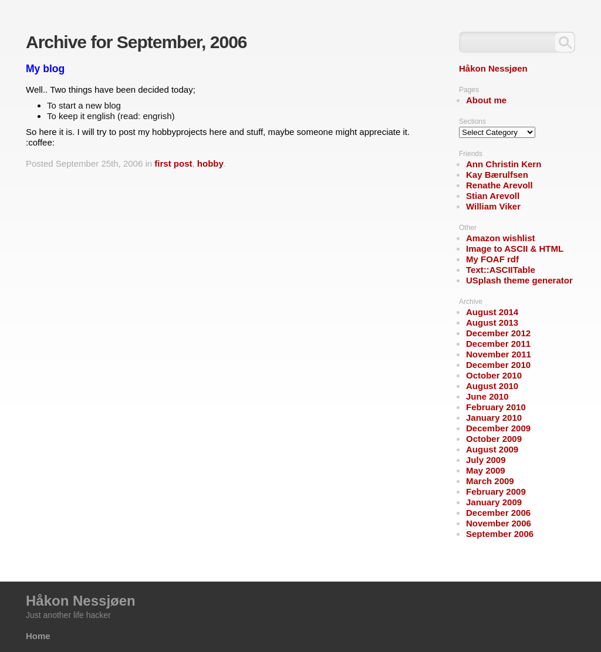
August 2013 (492, 322)
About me (486, 100)
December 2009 (498, 428)
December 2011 (498, 344)
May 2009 (485, 470)
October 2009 (494, 439)
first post (173, 163)
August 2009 (492, 449)
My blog (45, 69)
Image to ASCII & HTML (514, 249)
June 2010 (487, 396)
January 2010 (494, 418)
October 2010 (494, 375)
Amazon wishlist (500, 238)
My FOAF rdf (492, 259)
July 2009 (486, 460)
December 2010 (498, 365)
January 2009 (494, 502)
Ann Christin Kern (503, 164)
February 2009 (496, 491)
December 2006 (498, 513)
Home (38, 636)
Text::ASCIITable (500, 270)
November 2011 (498, 354)
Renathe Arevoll (499, 185)
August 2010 (492, 386)
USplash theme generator (519, 280)
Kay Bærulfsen (497, 175)
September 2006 (500, 534)
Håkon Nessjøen (493, 68)
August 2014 (492, 312)
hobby (210, 163)
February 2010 (496, 407)
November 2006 (498, 523)
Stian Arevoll (492, 196)
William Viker (493, 206)
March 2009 (490, 481)
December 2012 (498, 333)
